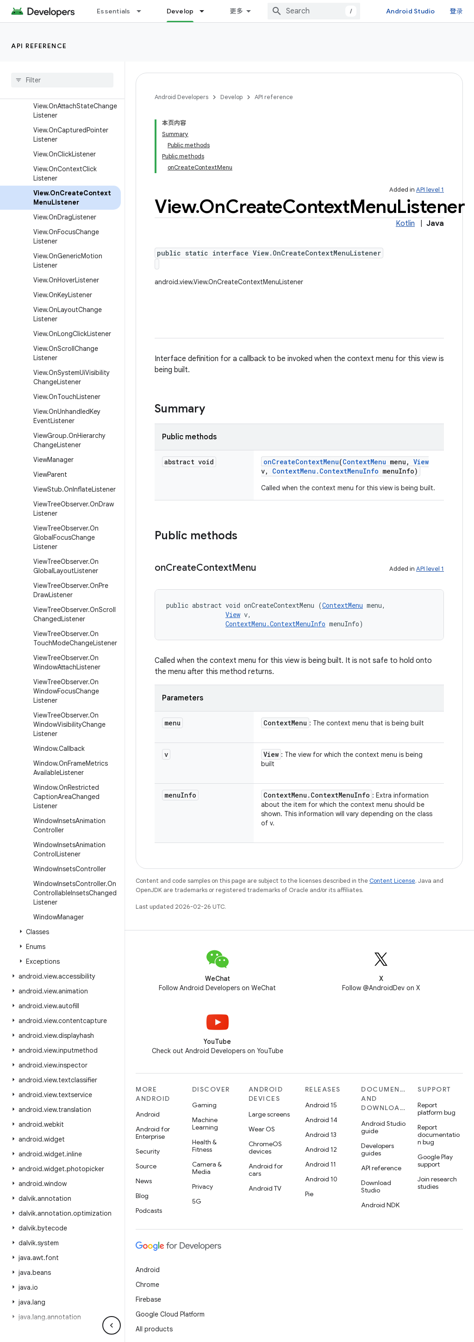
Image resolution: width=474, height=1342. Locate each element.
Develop (231, 97)
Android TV (265, 1188)
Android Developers (181, 97)
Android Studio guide (383, 1127)
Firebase (148, 1299)
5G (196, 1201)
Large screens (269, 1114)
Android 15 (321, 1105)
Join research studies (437, 1183)
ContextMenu (364, 461)
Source (146, 1166)
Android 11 (320, 1164)
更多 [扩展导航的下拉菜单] (236, 11)
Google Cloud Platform (170, 1314)
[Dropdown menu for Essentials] (143, 11)
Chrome (147, 1284)
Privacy (202, 1186)
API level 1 (430, 189)
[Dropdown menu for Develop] (205, 11)
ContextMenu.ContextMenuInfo (325, 471)
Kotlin (405, 223)
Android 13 (321, 1134)
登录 (456, 11)
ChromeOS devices (265, 1147)
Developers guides (377, 1149)
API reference (39, 46)
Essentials (114, 11)
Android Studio (410, 11)
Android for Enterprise (153, 1133)
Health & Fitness (204, 1146)
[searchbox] (62, 80)
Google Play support (435, 1160)
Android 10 (321, 1179)
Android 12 (321, 1149)
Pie (309, 1194)
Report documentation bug (439, 1134)
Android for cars (266, 1170)
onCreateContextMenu (301, 461)
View (421, 461)
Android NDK (380, 1205)
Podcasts (149, 1210)
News (144, 1181)
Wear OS (262, 1129)
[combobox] (314, 11)
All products (154, 1329)
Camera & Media (207, 1168)
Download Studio (376, 1186)
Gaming (204, 1105)
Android (148, 1114)
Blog (142, 1196)
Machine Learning (205, 1123)
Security (148, 1151)
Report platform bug (436, 1109)
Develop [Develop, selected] (180, 11)
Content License (392, 881)
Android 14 (321, 1120)
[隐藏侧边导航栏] (111, 1325)
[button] (60, 931)
